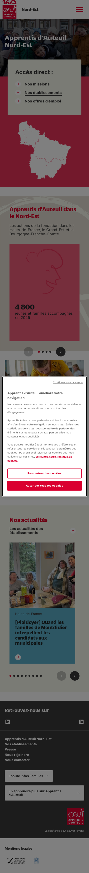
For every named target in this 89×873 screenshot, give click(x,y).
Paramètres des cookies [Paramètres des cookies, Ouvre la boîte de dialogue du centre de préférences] (45, 473)
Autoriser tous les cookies (44, 485)
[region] (44, 437)
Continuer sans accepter (68, 382)
